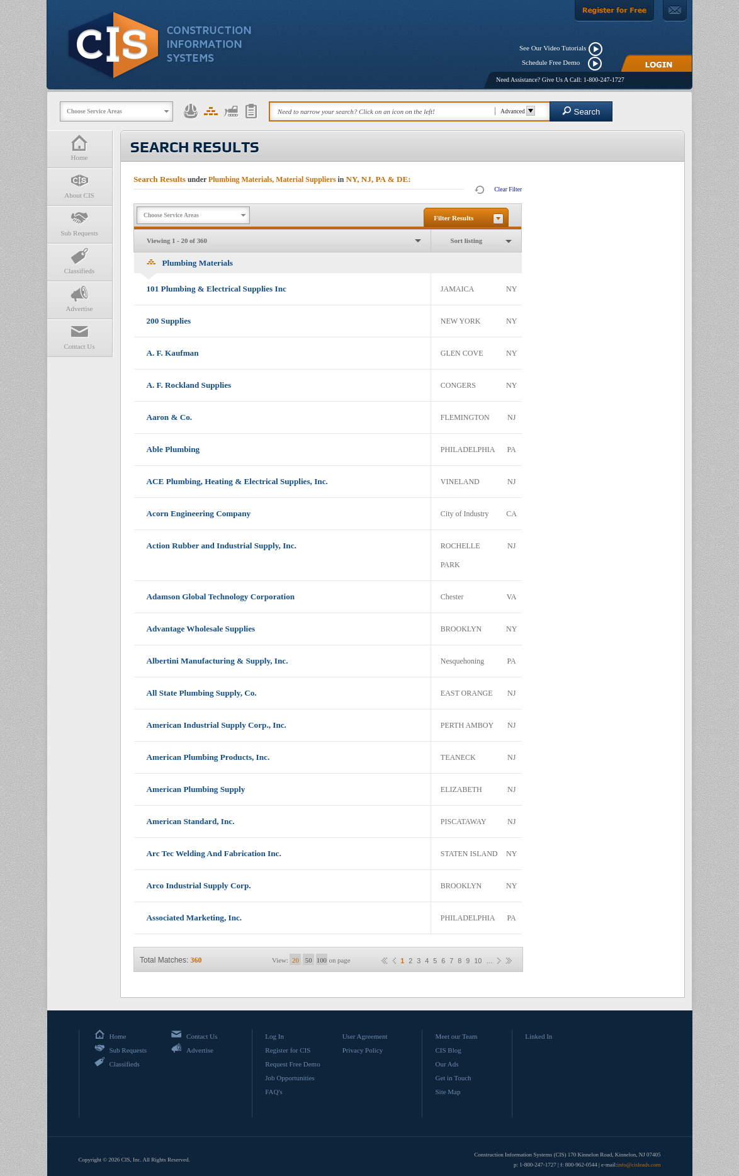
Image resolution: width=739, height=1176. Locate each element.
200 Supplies (169, 320)
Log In (274, 1036)
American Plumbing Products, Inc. (208, 757)
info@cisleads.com (638, 1165)
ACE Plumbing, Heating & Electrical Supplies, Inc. (237, 481)
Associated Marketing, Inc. (194, 917)
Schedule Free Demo (553, 62)
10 (478, 961)
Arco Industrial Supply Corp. (199, 885)
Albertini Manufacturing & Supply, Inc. (217, 660)
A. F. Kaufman (173, 353)
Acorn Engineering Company (199, 513)
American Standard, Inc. (191, 821)
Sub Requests (79, 223)
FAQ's (273, 1091)
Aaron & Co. (170, 417)
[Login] (656, 63)
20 (295, 960)
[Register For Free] (614, 10)
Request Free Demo (292, 1064)
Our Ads (446, 1064)
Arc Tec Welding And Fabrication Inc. (214, 853)
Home (79, 147)
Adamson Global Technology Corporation (221, 596)
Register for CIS (287, 1050)
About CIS (79, 185)
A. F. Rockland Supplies (189, 385)
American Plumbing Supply (196, 789)
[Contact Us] (675, 10)
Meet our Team (456, 1036)
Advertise (79, 298)
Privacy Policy (362, 1050)
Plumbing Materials (190, 263)
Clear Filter (508, 189)
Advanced (515, 111)
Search (581, 111)
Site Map (447, 1091)
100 (322, 960)
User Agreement (365, 1036)
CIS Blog (448, 1050)
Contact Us (79, 336)
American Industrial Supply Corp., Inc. (216, 725)
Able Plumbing (173, 449)
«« (384, 961)
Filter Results (453, 218)
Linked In (538, 1036)
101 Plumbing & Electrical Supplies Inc (216, 288)
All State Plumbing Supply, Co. (202, 693)
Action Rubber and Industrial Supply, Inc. (221, 545)
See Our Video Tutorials (552, 48)
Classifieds (79, 260)
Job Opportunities (290, 1078)
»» (508, 961)
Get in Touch (453, 1078)
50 (308, 960)
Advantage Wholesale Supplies (201, 628)
